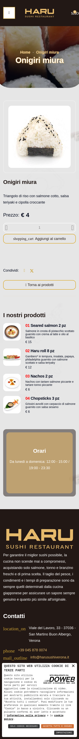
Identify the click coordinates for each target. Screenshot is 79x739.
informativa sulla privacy (26, 715)
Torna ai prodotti (40, 285)
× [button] (73, 666)
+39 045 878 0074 (32, 650)
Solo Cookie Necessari (24, 726)
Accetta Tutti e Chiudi (57, 726)
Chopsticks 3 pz (42, 398)
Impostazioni (64, 732)
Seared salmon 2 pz (45, 325)
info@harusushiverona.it (49, 657)
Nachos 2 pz (39, 376)
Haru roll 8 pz (39, 351)
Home (25, 52)
